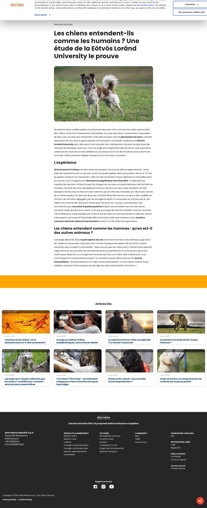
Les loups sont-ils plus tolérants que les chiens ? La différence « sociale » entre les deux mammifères (25, 381)
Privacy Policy (9, 499)
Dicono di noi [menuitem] (141, 442)
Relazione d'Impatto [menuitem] (108, 451)
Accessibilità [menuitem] (69, 454)
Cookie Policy (25, 499)
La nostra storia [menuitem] (107, 439)
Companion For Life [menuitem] (108, 445)
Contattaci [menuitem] (176, 456)
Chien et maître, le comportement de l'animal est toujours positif (181, 380)
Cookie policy (45, 18)
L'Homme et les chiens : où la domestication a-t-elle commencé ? (25, 341)
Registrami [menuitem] (175, 448)
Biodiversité (163, 312)
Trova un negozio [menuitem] (178, 459)
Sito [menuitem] (172, 436)
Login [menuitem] (173, 444)
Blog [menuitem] (137, 436)
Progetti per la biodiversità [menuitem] (112, 448)
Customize (185, 14)
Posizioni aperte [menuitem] (178, 468)
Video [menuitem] (137, 439)
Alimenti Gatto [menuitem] (70, 436)
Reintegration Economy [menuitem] (110, 436)
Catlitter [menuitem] (67, 442)
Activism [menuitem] (103, 442)
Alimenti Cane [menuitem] (70, 439)
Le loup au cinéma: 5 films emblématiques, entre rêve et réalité (77, 341)
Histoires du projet (10, 312)
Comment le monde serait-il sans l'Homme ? (179, 341)
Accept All (185, 6)
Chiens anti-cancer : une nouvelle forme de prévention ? (127, 380)
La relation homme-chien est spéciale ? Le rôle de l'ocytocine (129, 341)
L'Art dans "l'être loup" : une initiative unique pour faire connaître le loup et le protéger (77, 381)
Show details (41, 27)
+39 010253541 (12, 441)
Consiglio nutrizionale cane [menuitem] (76, 448)
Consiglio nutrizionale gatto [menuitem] (76, 445)
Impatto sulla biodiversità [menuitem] (75, 451)
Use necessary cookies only (185, 22)
